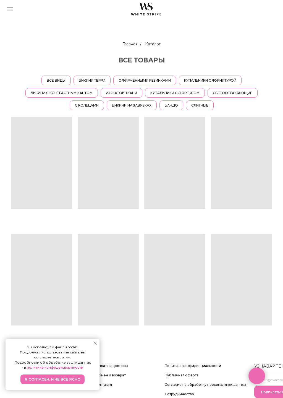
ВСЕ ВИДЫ (56, 80)
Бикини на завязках (131, 105)
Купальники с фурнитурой (210, 80)
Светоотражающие (232, 93)
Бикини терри (92, 80)
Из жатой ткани (121, 93)
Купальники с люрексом (175, 93)
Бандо (171, 105)
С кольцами (87, 105)
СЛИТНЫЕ (199, 105)
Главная (130, 44)
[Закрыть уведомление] (95, 343)
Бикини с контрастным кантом (62, 93)
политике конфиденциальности (55, 367)
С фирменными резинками (145, 80)
